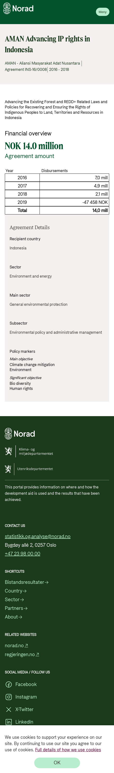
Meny (103, 12)
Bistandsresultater (27, 582)
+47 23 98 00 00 (22, 554)
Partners (16, 608)
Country (16, 591)
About (14, 617)
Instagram (21, 697)
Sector (14, 599)
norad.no (17, 645)
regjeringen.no (22, 654)
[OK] (57, 763)
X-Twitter (19, 709)
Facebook (21, 684)
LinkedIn (19, 722)
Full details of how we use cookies (68, 750)
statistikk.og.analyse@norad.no (38, 536)
